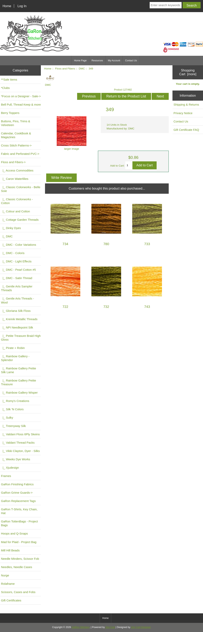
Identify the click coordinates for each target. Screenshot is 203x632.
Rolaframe (8, 583)
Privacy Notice (182, 113)
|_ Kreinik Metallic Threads (19, 319)
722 (65, 307)
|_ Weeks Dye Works (15, 459)
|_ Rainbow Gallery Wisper (19, 392)
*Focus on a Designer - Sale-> (21, 96)
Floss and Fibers (65, 68)
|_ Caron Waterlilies (14, 178)
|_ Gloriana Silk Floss (16, 310)
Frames (6, 476)
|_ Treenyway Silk (13, 426)
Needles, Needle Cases (16, 567)
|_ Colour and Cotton (15, 211)
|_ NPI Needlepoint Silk (17, 327)
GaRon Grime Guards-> (17, 492)
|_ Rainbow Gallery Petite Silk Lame (18, 370)
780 (106, 244)
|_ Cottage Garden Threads (20, 219)
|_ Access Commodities (17, 170)
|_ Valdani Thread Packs (18, 442)
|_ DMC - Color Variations (18, 244)
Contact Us (131, 60)
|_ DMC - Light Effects (16, 261)
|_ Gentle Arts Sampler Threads (16, 288)
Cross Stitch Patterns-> (16, 145)
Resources (97, 60)
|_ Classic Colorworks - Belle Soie (20, 189)
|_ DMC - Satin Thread (16, 278)
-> (13, 162)
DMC (82, 68)
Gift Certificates (11, 600)
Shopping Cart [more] (187, 72)
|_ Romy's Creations (15, 401)
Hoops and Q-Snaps (14, 533)
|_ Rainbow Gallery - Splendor (15, 358)
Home (7, 6)
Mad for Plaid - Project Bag (18, 542)
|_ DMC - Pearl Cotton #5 (18, 269)
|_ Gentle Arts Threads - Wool (17, 300)
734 (65, 244)
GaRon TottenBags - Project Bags (19, 523)
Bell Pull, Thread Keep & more (21, 104)
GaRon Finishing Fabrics (17, 484)
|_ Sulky (7, 417)
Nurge (5, 575)
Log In (21, 6)
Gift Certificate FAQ (186, 129)
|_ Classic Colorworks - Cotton (17, 201)
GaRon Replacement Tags (18, 501)
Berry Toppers (10, 113)
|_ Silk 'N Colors (12, 409)
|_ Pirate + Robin (13, 348)
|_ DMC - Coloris (13, 253)
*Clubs (5, 88)
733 (147, 244)
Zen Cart (110, 627)
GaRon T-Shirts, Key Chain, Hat (19, 511)
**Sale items (9, 79)
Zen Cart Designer (141, 627)
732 (106, 307)
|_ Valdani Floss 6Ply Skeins (20, 434)
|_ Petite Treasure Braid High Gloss (21, 337)
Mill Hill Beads (10, 550)
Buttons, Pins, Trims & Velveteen (15, 123)
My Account (114, 60)
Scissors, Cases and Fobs (18, 592)
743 (147, 307)
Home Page (80, 60)
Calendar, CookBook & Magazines (16, 135)
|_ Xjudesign (10, 467)
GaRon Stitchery (80, 627)
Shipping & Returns (186, 104)
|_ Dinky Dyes (11, 228)
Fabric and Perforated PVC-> (20, 153)
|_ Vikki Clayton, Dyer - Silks (20, 451)
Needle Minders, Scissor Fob (20, 558)
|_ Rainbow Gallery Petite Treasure (18, 382)
